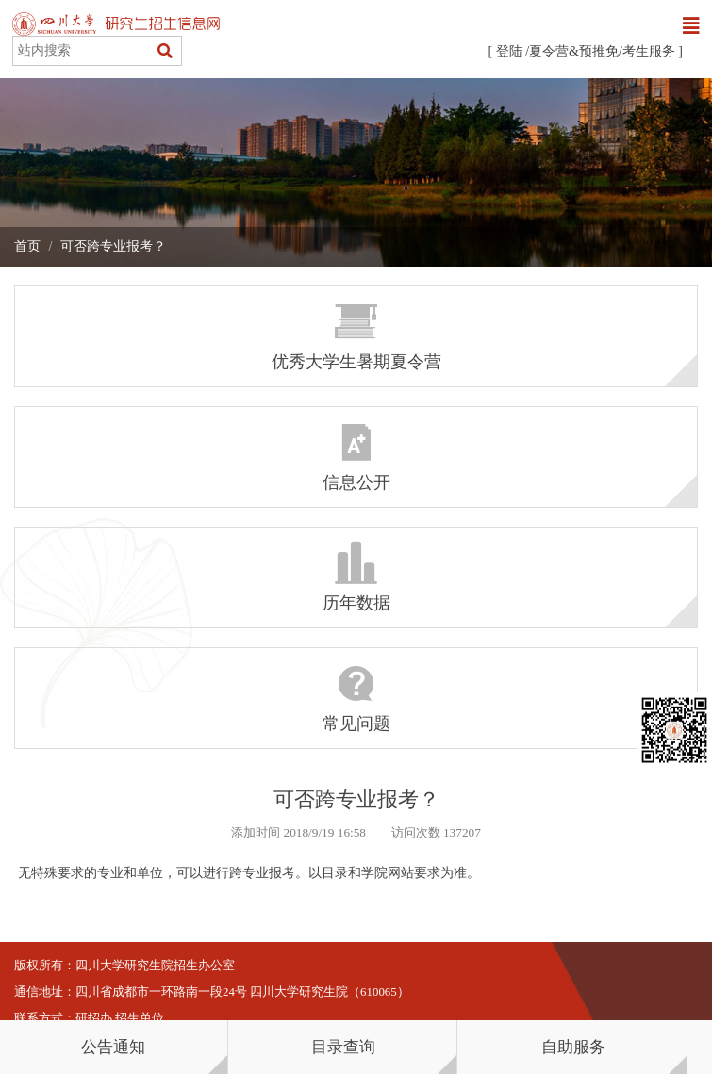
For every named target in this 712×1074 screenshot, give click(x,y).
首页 (27, 246)
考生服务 (648, 51)
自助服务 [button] (573, 1047)
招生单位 (139, 1018)
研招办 (93, 1018)
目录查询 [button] (343, 1047)
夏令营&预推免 (574, 51)
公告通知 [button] (113, 1047)
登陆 (509, 51)
